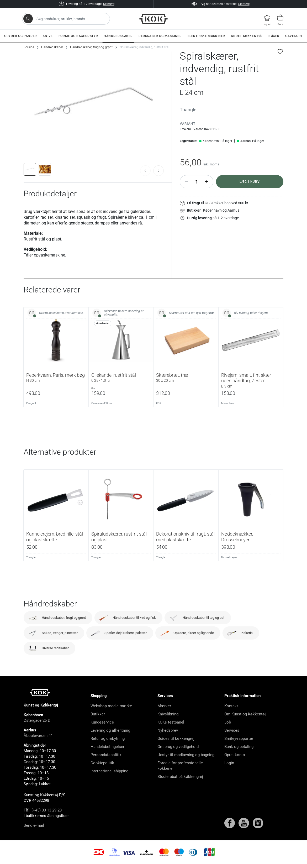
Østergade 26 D (37, 720)
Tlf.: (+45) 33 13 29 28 (43, 810)
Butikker (98, 714)
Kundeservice (102, 722)
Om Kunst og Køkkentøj (245, 714)
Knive (48, 36)
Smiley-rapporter (238, 738)
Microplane (227, 403)
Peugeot (31, 403)
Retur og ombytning (108, 738)
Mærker (164, 706)
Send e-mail (34, 825)
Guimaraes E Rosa (101, 403)
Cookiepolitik (102, 763)
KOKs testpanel (170, 722)
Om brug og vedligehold (178, 746)
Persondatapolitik (106, 754)
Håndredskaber (118, 36)
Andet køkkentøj (247, 36)
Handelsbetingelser (107, 746)
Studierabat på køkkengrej (180, 776)
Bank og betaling (238, 746)
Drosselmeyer (229, 557)
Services (231, 730)
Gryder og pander (20, 36)
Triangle (188, 109)
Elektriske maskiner (206, 36)
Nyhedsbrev (167, 730)
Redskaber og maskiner (160, 36)
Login (229, 763)
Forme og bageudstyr (78, 36)
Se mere (108, 4)
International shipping (109, 771)
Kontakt (231, 706)
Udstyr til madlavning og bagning (185, 754)
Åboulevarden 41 (38, 735)
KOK (158, 403)
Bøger (273, 36)
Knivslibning (167, 714)
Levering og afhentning (110, 730)
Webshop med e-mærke (111, 706)
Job (227, 722)
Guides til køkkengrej (175, 738)
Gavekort (294, 36)
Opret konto (234, 754)
